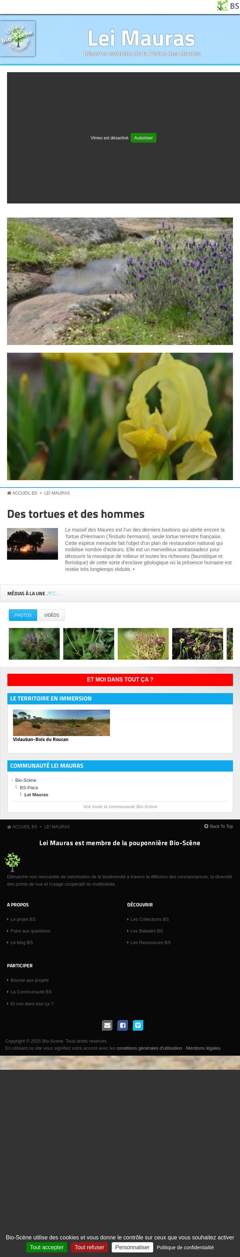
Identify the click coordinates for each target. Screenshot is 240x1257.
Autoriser (143, 137)
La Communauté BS (31, 991)
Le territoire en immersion (51, 698)
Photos (25, 616)
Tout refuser (89, 1247)
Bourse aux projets (29, 980)
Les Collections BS (150, 919)
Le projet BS (23, 919)
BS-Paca (29, 787)
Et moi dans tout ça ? (120, 680)
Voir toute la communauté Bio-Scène (120, 806)
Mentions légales (203, 1048)
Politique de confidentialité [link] (185, 1247)
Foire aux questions (30, 931)
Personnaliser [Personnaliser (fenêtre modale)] (132, 1247)
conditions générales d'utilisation (149, 1048)
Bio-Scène (26, 780)
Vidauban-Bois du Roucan (41, 739)
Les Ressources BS (151, 942)
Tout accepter (47, 1247)
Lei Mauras (141, 37)
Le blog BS (22, 942)
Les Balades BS (147, 931)
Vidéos (51, 614)
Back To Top (221, 826)
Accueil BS (24, 493)
